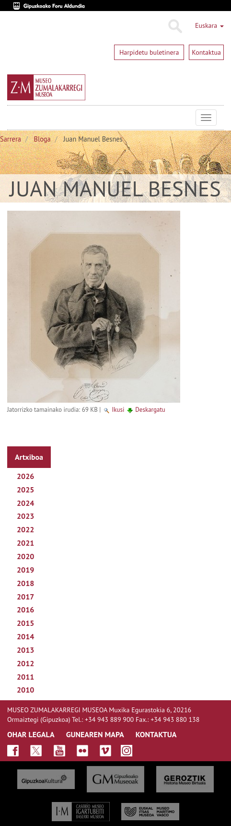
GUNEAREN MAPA (95, 734)
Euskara (209, 25)
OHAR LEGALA (31, 734)
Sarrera (10, 139)
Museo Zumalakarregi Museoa (14, 118)
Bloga (42, 139)
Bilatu (174, 26)
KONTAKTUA (156, 734)
